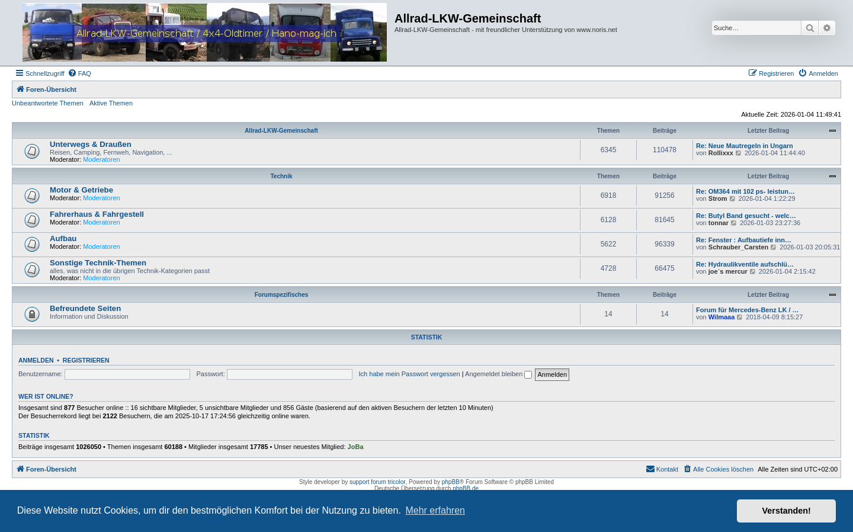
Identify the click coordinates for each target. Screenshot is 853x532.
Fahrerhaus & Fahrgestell (97, 214)
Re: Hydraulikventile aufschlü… (745, 264)
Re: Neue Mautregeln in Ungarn (744, 145)
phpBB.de (466, 488)
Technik (281, 176)
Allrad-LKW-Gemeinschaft (281, 130)
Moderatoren (101, 159)
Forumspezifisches (282, 294)
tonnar (718, 222)
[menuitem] (79, 73)
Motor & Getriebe (81, 189)
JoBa (356, 446)
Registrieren (86, 360)
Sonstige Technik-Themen (98, 262)
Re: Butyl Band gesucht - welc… (746, 215)
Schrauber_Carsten (738, 247)
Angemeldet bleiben (498, 373)
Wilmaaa (721, 317)
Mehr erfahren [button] (435, 510)
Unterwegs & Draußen (91, 144)
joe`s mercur (728, 271)
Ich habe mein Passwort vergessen (409, 373)
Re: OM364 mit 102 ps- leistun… (745, 191)
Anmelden (36, 360)
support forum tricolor (377, 482)
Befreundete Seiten (85, 308)
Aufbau (63, 238)
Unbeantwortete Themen (48, 103)
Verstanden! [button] (786, 510)
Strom (717, 198)
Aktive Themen (111, 103)
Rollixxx (720, 152)
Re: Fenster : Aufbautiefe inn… (743, 239)
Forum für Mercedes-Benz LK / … (747, 309)
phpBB (451, 482)
